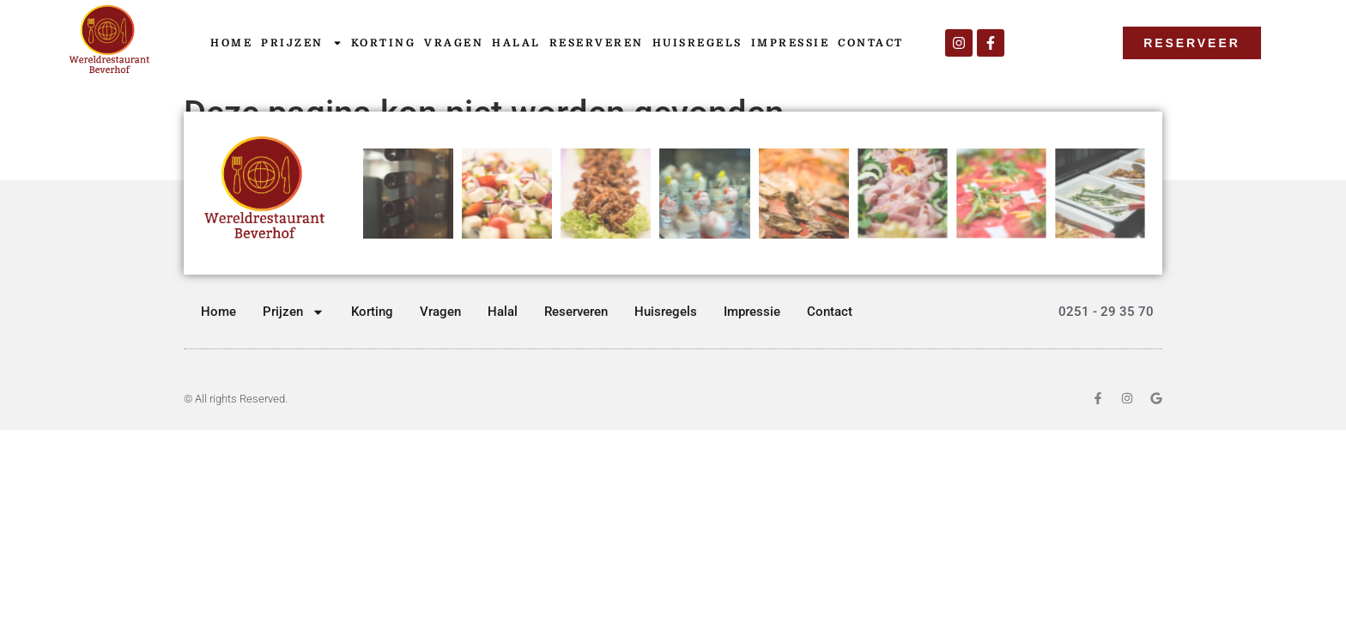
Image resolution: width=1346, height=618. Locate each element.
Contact (871, 43)
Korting (383, 43)
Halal (516, 43)
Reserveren (596, 43)
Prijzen (302, 43)
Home (231, 43)
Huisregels (697, 43)
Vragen (453, 43)
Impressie (790, 43)
